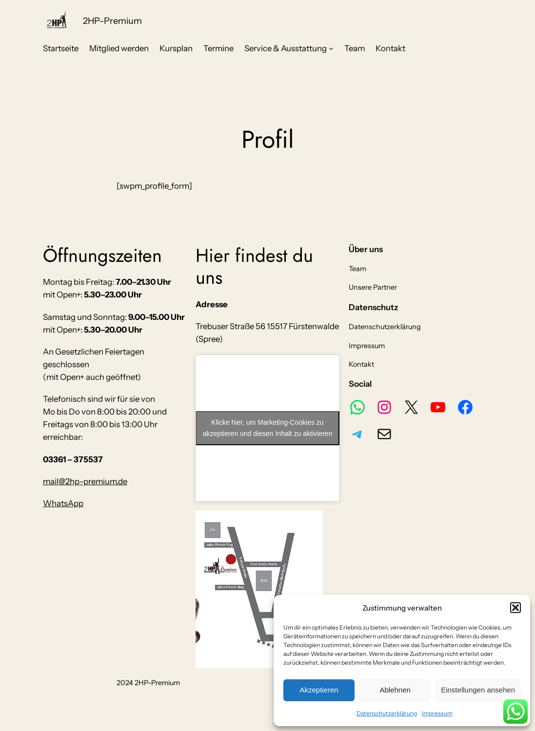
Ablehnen (394, 690)
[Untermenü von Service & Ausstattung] (331, 48)
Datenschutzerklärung (387, 713)
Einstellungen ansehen (478, 690)
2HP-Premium (112, 20)
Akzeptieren (318, 690)
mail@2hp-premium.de (85, 481)
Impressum (437, 713)
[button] (515, 607)
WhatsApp (63, 503)
